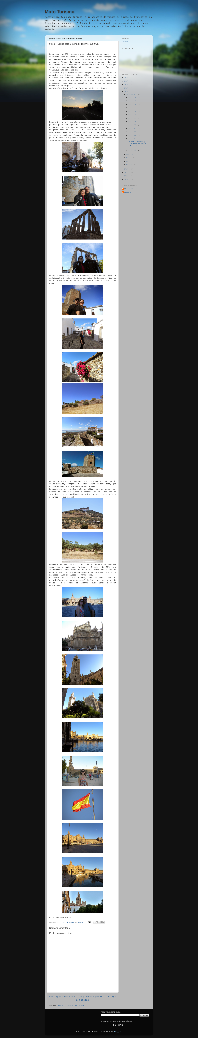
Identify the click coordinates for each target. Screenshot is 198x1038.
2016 (127, 85)
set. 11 (132, 118)
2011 (127, 176)
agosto (130, 154)
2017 (127, 81)
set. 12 (132, 115)
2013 (127, 169)
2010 (127, 179)
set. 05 (132, 135)
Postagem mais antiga (101, 996)
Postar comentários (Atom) (71, 1005)
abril (129, 161)
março (129, 165)
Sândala (127, 192)
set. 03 (132, 150)
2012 (127, 172)
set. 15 (132, 104)
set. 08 (132, 125)
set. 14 (132, 108)
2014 (127, 91)
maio (129, 158)
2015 (127, 88)
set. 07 (132, 129)
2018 (127, 78)
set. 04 (132, 139)
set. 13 (132, 111)
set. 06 (132, 132)
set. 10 (132, 122)
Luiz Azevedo (130, 189)
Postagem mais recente (64, 996)
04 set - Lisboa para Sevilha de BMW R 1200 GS (138, 144)
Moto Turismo (59, 11)
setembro (131, 94)
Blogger (117, 1032)
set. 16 (132, 101)
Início (125, 42)
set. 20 (132, 98)
